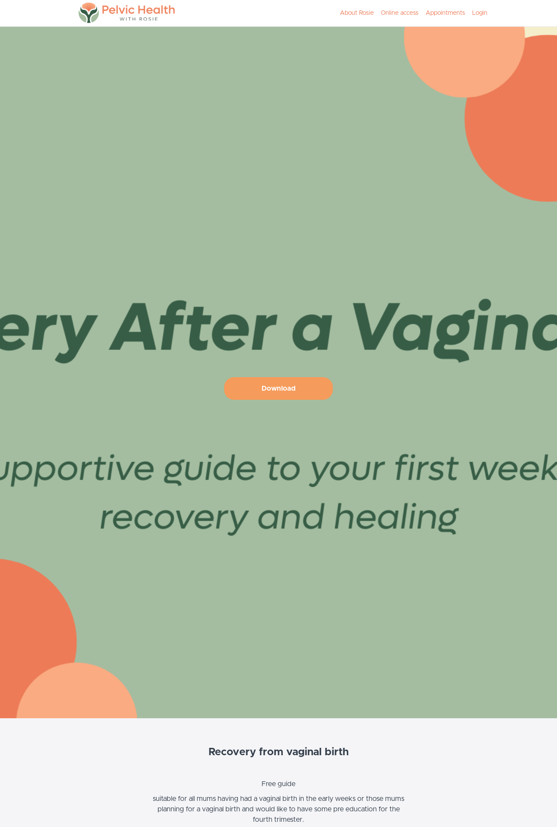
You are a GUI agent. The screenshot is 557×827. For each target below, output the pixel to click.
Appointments (445, 13)
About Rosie (357, 13)
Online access (400, 13)
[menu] (410, 13)
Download (278, 388)
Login (479, 13)
